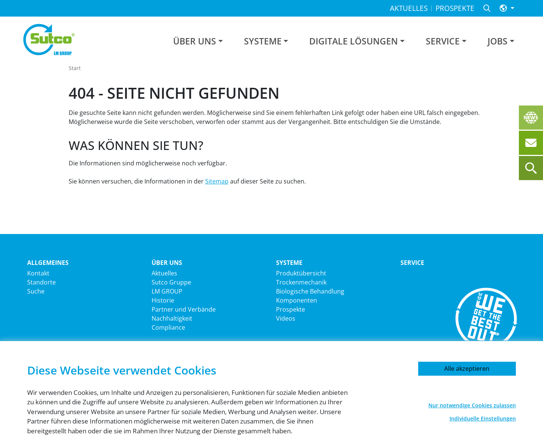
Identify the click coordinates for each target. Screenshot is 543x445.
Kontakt (38, 273)
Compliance (168, 327)
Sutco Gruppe (171, 282)
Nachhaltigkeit (172, 318)
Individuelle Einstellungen (482, 418)
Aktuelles (164, 273)
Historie (163, 300)
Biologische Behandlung (310, 291)
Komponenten (296, 300)
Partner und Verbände (184, 309)
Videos (285, 318)
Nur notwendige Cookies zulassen (472, 405)
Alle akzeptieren (466, 368)
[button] (507, 8)
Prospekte (290, 309)
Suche (35, 291)
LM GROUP (167, 291)
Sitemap (217, 181)
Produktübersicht (301, 273)
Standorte (41, 282)
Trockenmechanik (301, 282)
